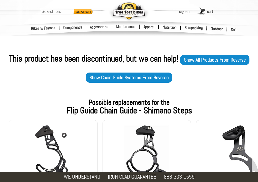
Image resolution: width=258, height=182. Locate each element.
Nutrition (169, 27)
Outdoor (217, 29)
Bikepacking (193, 28)
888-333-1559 (179, 176)
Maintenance (125, 26)
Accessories (99, 27)
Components (72, 27)
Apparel (148, 27)
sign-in (184, 11)
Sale (234, 30)
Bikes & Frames (43, 28)
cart (210, 11)
